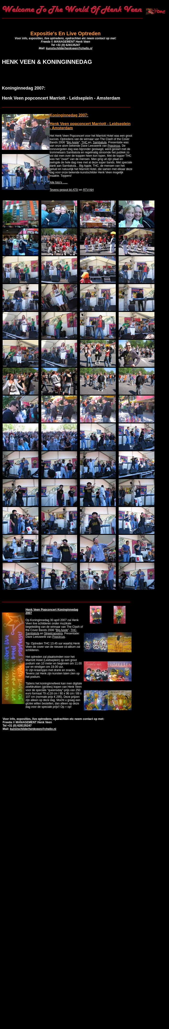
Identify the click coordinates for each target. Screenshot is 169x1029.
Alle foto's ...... (59, 182)
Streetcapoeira (53, 633)
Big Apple (73, 142)
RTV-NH (88, 189)
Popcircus (114, 145)
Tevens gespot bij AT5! (64, 189)
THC (84, 142)
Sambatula (99, 142)
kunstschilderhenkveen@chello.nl (69, 48)
